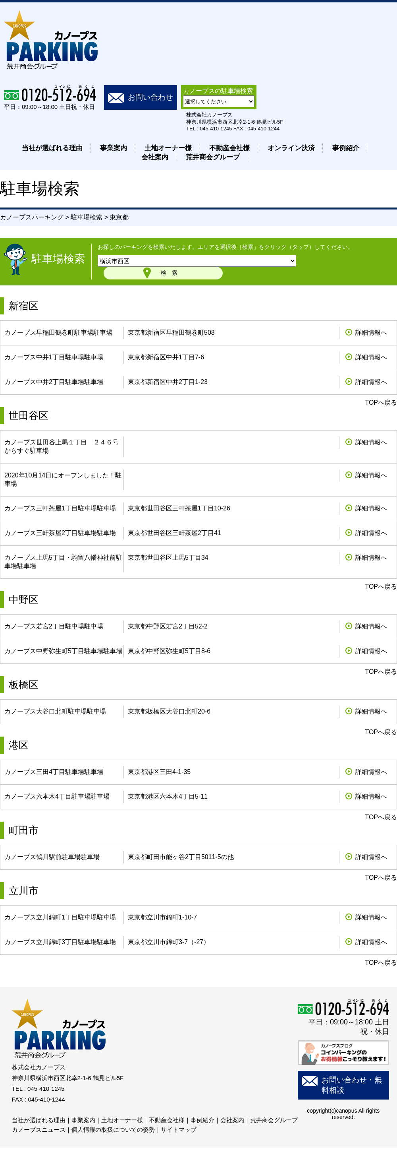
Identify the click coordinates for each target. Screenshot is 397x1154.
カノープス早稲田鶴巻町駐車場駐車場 (58, 332)
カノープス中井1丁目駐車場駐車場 (53, 357)
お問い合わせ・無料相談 (352, 1085)
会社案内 (154, 157)
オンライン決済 (291, 148)
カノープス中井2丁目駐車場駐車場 (53, 381)
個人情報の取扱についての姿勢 (113, 1129)
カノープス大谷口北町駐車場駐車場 (55, 711)
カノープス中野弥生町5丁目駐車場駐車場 (63, 651)
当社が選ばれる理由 (52, 148)
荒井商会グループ (213, 157)
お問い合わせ (150, 97)
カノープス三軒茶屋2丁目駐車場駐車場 (60, 532)
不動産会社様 (229, 148)
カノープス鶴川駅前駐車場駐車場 (52, 856)
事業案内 (113, 148)
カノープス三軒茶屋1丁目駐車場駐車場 (60, 508)
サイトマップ (179, 1129)
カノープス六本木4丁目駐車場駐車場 (57, 796)
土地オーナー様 (168, 148)
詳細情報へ (371, 332)
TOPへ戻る (381, 402)
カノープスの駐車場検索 (218, 90)
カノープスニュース (39, 1129)
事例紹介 (345, 148)
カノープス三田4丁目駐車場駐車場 (53, 771)
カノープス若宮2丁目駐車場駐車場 (53, 626)
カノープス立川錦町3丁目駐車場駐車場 (60, 942)
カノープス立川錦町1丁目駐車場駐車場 (60, 917)
